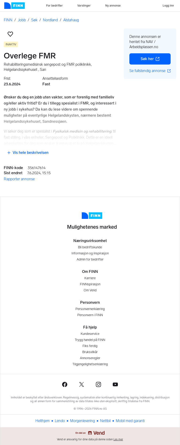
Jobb (22, 20)
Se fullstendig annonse (150, 71)
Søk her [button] (156, 60)
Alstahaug (71, 20)
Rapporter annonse (19, 179)
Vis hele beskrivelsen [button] (28, 152)
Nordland (50, 20)
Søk (34, 20)
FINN (8, 20)
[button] (10, 34)
